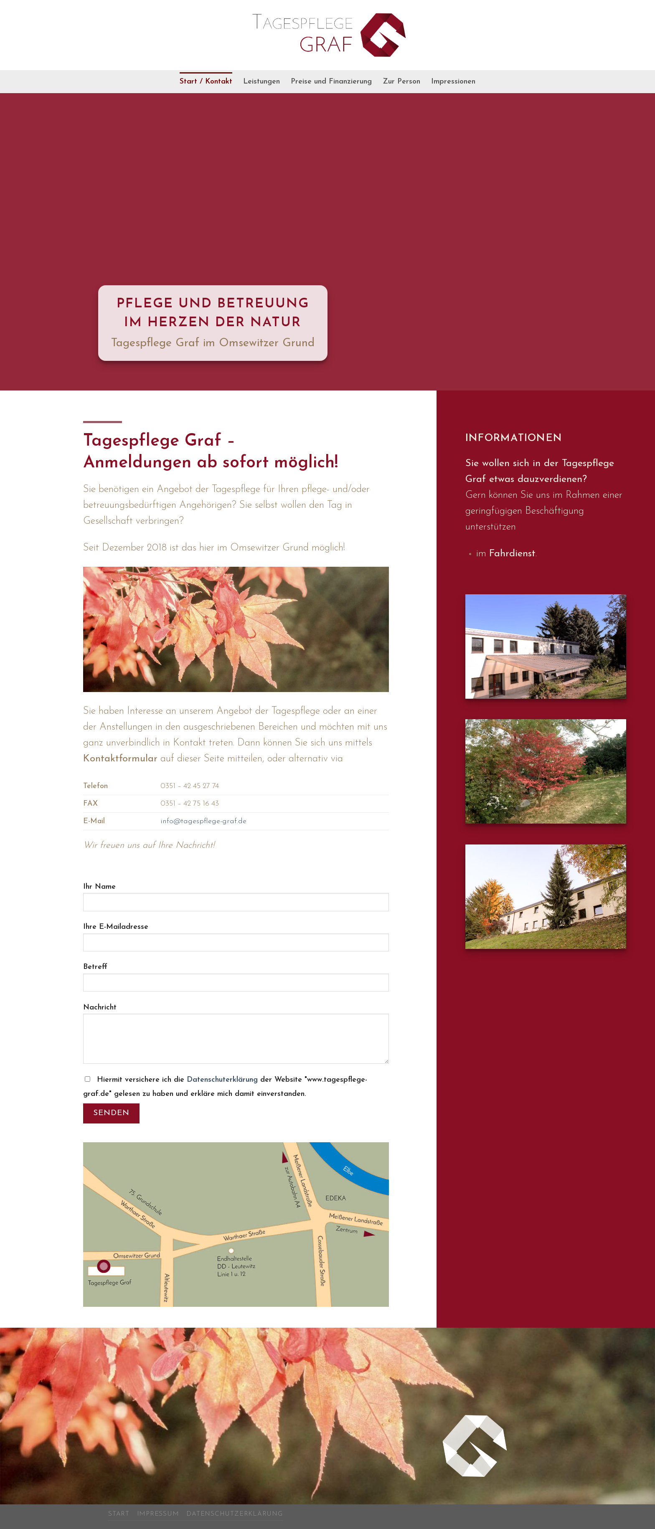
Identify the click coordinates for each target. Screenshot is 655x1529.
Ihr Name (235, 900)
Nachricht (235, 1037)
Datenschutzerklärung (234, 1514)
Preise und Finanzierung (331, 81)
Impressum (158, 1514)
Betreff (235, 981)
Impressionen (453, 81)
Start (118, 1514)
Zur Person (401, 81)
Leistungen (261, 81)
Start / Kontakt (206, 81)
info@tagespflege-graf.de (203, 821)
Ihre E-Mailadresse (235, 940)
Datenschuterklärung (223, 1079)
